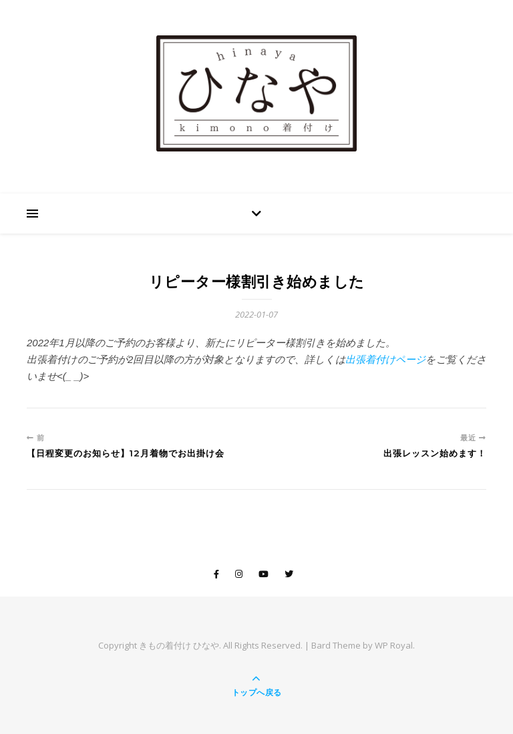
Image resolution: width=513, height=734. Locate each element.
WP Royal (394, 645)
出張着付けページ (385, 359)
